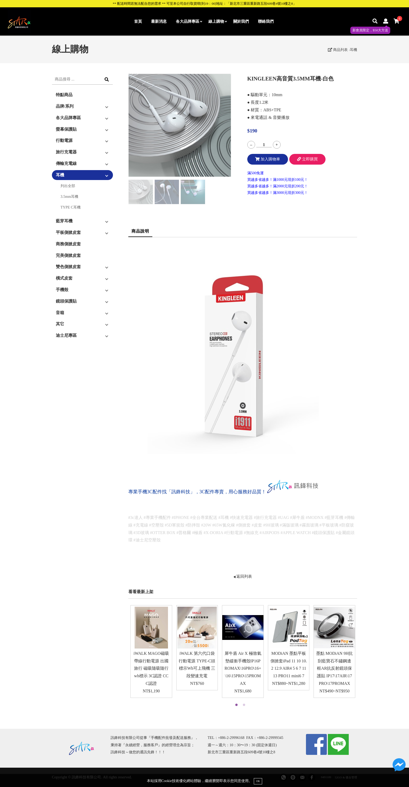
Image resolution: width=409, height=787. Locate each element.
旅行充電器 (66, 152)
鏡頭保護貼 (66, 301)
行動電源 (64, 140)
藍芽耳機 (64, 221)
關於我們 (241, 21)
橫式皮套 (64, 278)
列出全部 (68, 186)
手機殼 (62, 289)
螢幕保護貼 (66, 129)
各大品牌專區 (189, 21)
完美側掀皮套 (68, 255)
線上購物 (217, 21)
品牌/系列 (65, 106)
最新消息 (159, 21)
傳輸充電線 (66, 163)
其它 (60, 324)
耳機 (353, 50)
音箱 (60, 312)
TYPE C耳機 (71, 207)
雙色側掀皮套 (68, 266)
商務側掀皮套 (68, 244)
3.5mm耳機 (69, 196)
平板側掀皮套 (68, 232)
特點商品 (64, 94)
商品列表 (338, 50)
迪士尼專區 (66, 335)
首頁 (138, 21)
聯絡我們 (266, 21)
